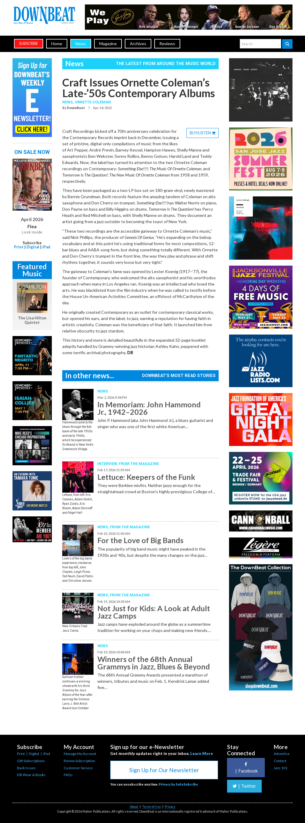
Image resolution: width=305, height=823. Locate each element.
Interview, (108, 463)
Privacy (170, 806)
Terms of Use (151, 806)
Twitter (244, 786)
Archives (138, 43)
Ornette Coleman (93, 102)
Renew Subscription (79, 761)
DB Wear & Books (31, 774)
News (80, 43)
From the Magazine (139, 463)
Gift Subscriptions (31, 761)
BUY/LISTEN (204, 134)
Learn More (201, 753)
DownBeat (76, 108)
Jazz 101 (280, 768)
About (134, 806)
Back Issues (26, 768)
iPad (46, 247)
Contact (280, 761)
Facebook (246, 767)
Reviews (167, 43)
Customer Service (78, 768)
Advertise (282, 753)
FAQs (68, 774)
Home (56, 43)
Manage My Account (80, 753)
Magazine (108, 43)
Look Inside (32, 232)
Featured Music (32, 270)
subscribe (28, 43)
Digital (33, 247)
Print (19, 247)
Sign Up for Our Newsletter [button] (164, 770)
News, (68, 102)
